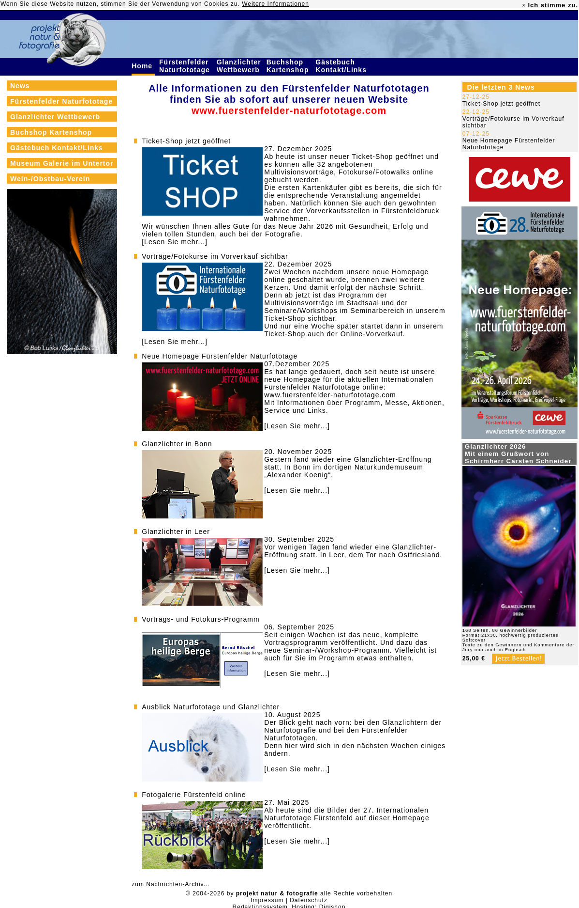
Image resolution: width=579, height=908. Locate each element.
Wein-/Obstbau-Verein (50, 179)
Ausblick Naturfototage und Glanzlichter (211, 707)
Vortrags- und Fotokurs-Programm (200, 619)
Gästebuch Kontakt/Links (342, 66)
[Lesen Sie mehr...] (175, 242)
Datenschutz (308, 900)
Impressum (267, 900)
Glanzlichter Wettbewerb (239, 66)
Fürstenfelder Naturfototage (185, 66)
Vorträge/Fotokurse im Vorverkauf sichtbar (215, 256)
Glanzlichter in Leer (176, 531)
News (20, 86)
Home (143, 66)
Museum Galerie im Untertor (62, 163)
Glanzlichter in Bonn (177, 444)
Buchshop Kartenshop (289, 66)
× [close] (524, 5)
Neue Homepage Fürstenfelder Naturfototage (219, 356)
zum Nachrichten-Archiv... (170, 884)
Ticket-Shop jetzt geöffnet (186, 141)
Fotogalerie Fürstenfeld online (194, 794)
